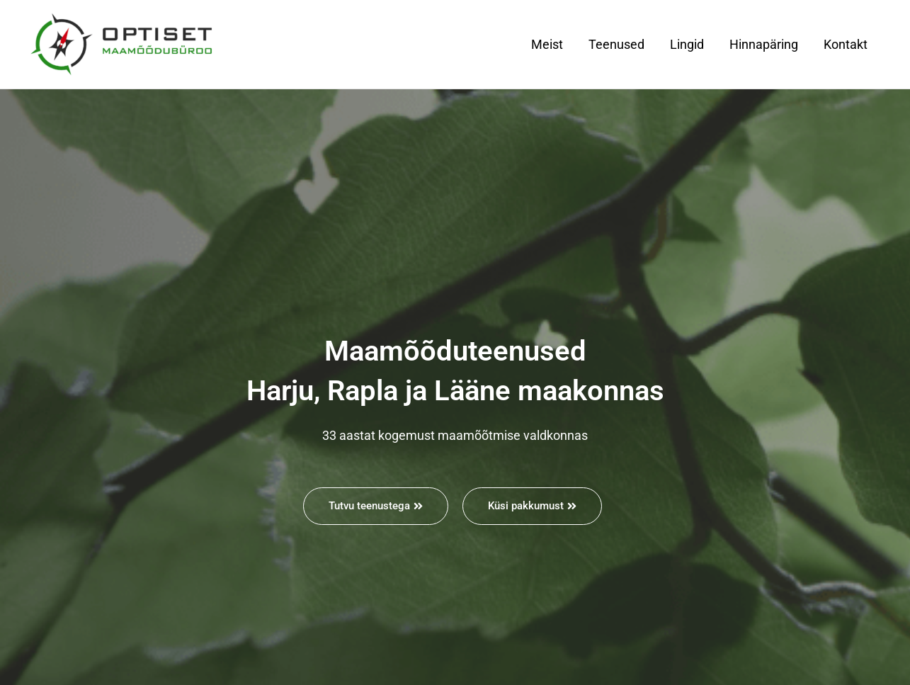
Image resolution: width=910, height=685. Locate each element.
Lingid (687, 44)
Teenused (616, 44)
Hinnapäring (763, 44)
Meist (547, 44)
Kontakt (846, 44)
